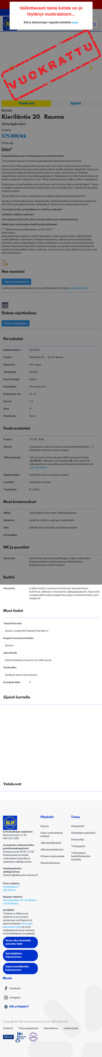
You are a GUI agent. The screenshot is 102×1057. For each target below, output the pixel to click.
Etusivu (44, 826)
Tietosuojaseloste (28, 1028)
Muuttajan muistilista (83, 832)
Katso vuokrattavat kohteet (51, 834)
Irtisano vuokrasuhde (52, 856)
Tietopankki (78, 846)
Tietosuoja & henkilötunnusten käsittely (81, 856)
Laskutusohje (71, 1028)
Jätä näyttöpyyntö (50, 842)
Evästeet (8, 1028)
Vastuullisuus (51, 1028)
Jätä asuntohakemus (52, 849)
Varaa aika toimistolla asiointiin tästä (18, 942)
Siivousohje (77, 839)
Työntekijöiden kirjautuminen (13, 955)
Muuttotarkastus (50, 862)
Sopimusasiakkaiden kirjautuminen (17, 968)
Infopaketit (77, 826)
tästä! (75, 22)
